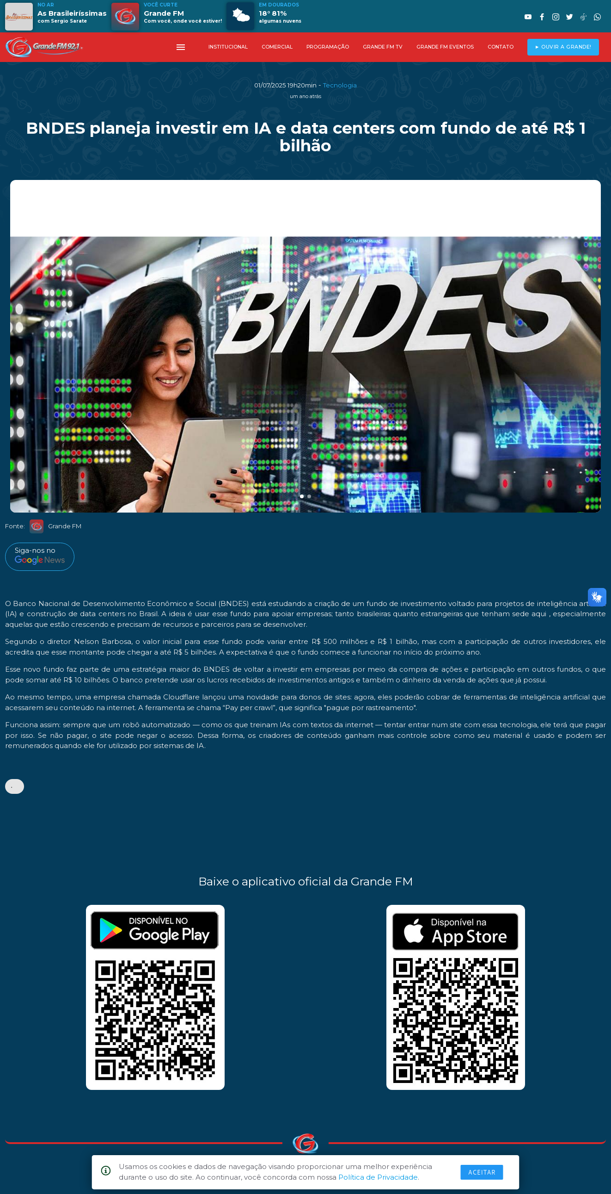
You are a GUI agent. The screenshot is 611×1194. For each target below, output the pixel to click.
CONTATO (500, 47)
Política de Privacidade (378, 1177)
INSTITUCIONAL (228, 47)
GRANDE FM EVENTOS (445, 47)
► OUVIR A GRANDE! (563, 47)
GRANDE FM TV (383, 47)
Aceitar (482, 1172)
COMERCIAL (277, 47)
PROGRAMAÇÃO (327, 47)
